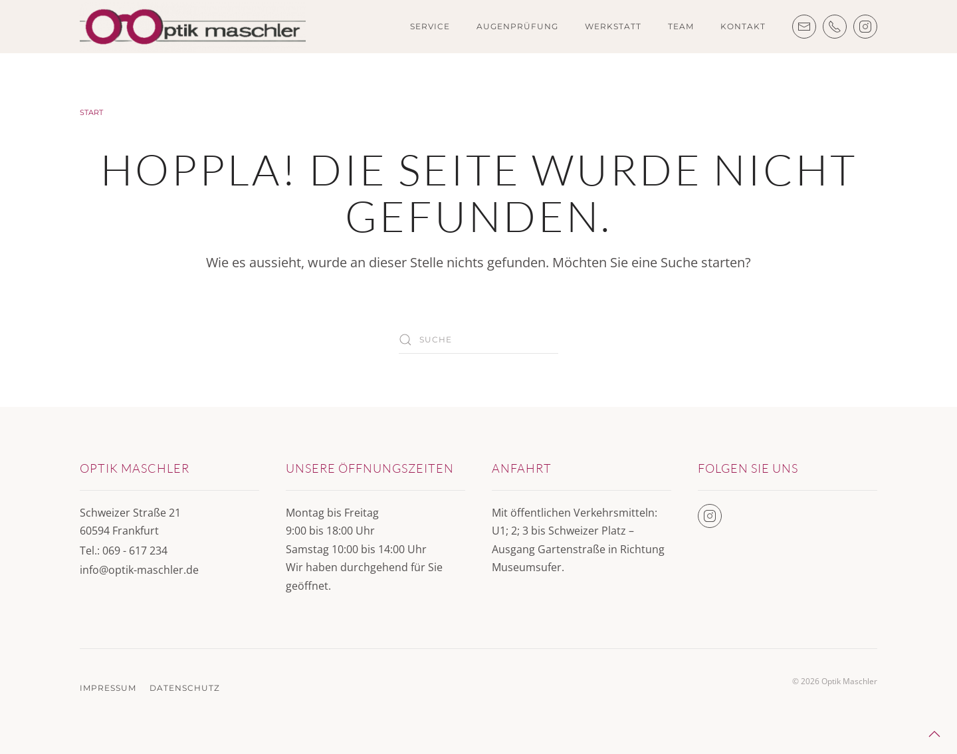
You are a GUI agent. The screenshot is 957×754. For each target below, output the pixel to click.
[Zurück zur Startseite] (193, 26)
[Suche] (478, 340)
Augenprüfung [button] (517, 26)
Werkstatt (613, 26)
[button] (934, 734)
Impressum (108, 688)
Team (681, 26)
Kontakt (743, 26)
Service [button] (430, 26)
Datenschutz (185, 688)
